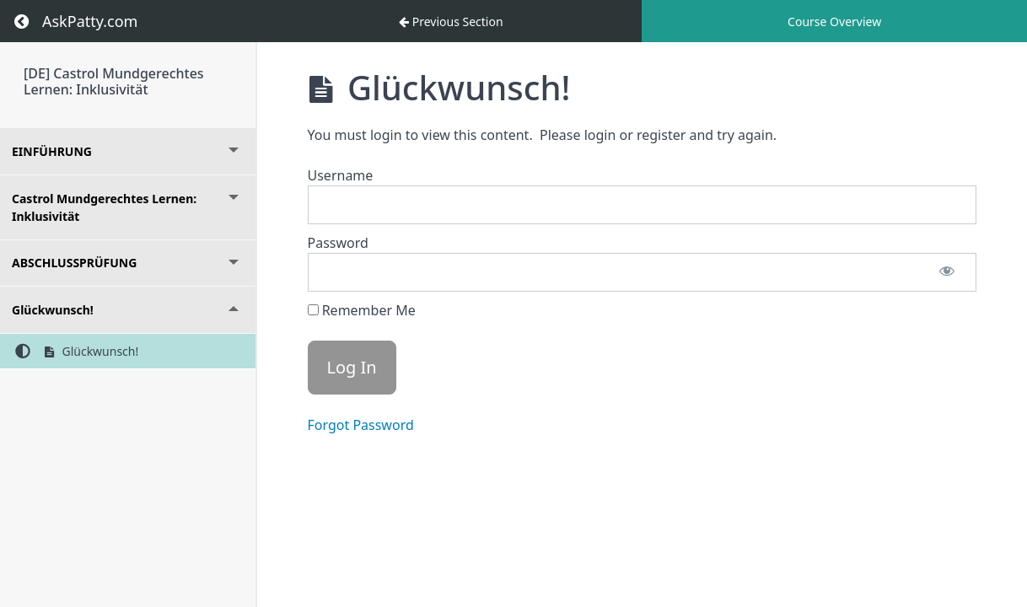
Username (341, 175)
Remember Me (362, 310)
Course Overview (834, 21)
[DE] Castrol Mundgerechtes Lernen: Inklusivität (114, 81)
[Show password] (946, 272)
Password (338, 243)
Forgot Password (361, 425)
